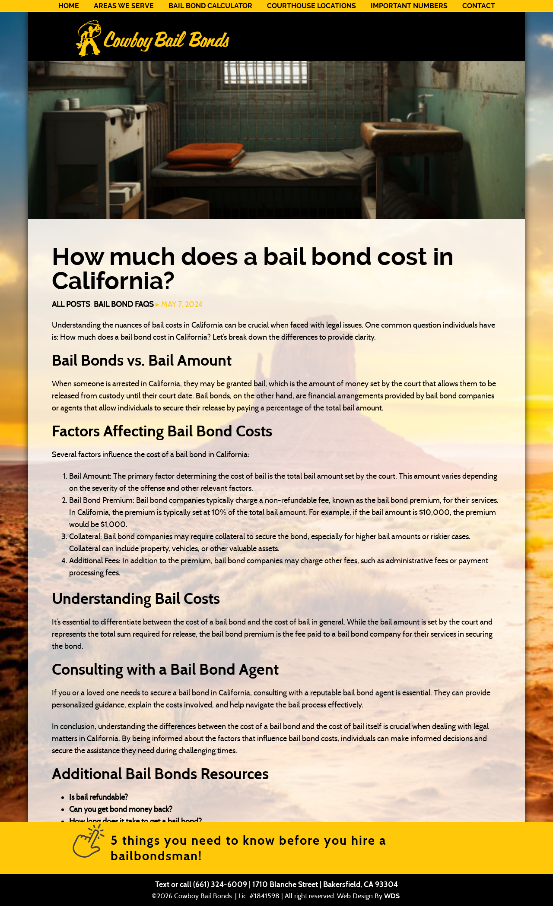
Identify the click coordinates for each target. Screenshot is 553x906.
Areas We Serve (124, 6)
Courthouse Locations (311, 6)
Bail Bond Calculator (210, 6)
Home (68, 6)
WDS (392, 896)
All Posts (71, 304)
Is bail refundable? (98, 797)
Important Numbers (409, 6)
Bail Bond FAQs (124, 304)
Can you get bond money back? (120, 809)
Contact (478, 6)
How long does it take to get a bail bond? (135, 821)
